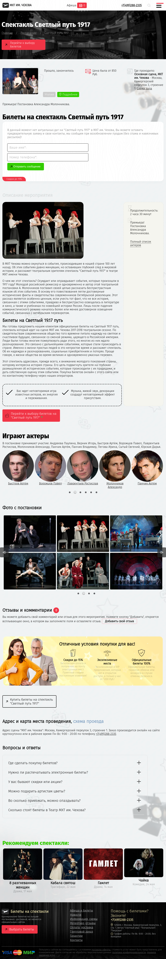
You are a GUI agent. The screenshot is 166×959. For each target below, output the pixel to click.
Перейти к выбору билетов (22, 44)
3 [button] (80, 492)
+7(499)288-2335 (131, 5)
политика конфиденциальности (129, 952)
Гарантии (76, 936)
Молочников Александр (115, 485)
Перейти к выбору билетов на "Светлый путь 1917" (33, 415)
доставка (87, 927)
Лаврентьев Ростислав (82, 483)
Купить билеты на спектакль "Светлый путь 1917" (31, 701)
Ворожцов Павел (50, 483)
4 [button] (86, 492)
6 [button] (96, 492)
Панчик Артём (147, 483)
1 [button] (69, 492)
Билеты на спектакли (25, 911)
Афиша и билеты (81, 910)
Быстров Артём (18, 483)
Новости (75, 915)
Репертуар (77, 923)
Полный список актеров (140, 243)
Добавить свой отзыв (119, 621)
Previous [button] (4, 552)
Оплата (75, 927)
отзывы (90, 923)
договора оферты (101, 949)
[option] (34, 394)
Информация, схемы (84, 919)
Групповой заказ (81, 931)
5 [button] (91, 492)
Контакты (76, 940)
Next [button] (161, 552)
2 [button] (75, 492)
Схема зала (144, 88)
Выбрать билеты (21, 929)
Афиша (71, 5)
